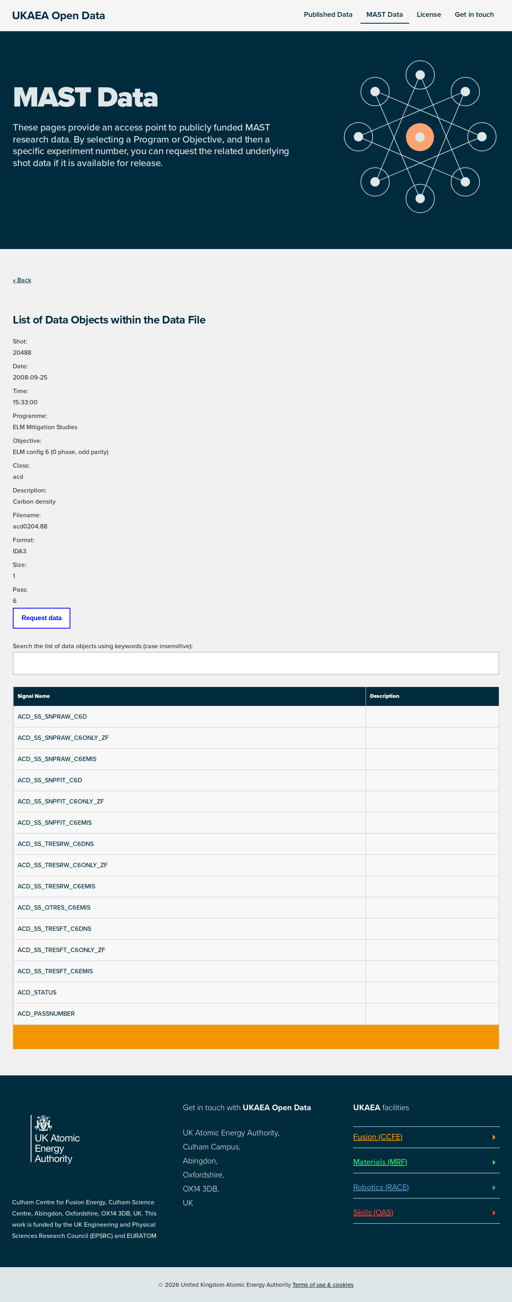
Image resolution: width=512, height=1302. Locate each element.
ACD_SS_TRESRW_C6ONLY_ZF (63, 865)
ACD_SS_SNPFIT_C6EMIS (55, 823)
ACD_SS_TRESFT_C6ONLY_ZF (61, 950)
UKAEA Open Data (58, 15)
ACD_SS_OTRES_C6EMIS (54, 908)
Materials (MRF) (380, 1162)
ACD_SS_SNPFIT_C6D (50, 780)
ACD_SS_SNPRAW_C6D (52, 717)
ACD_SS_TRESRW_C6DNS (56, 844)
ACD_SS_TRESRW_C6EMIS (56, 886)
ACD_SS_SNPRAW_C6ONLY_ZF (63, 738)
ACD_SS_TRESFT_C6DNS (54, 929)
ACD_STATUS (37, 993)
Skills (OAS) (373, 1213)
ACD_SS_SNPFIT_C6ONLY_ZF (61, 802)
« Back (22, 280)
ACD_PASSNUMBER (46, 1014)
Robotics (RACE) (381, 1187)
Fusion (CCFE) (377, 1137)
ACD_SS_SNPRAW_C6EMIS (57, 759)
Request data (42, 618)
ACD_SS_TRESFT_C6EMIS (55, 971)
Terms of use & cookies (323, 1284)
